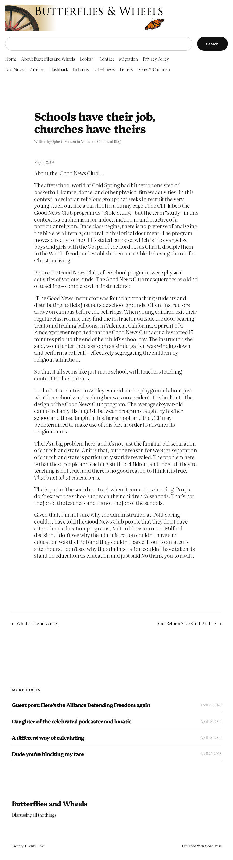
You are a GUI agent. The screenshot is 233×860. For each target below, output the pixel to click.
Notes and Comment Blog (101, 141)
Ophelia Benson (63, 141)
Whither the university (37, 623)
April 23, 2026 (211, 704)
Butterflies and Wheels (50, 803)
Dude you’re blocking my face (48, 754)
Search (212, 43)
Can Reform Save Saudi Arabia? (187, 623)
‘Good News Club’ (78, 173)
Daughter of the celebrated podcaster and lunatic (71, 721)
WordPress (213, 846)
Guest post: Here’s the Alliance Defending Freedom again (81, 705)
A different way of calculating (48, 737)
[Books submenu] (93, 58)
